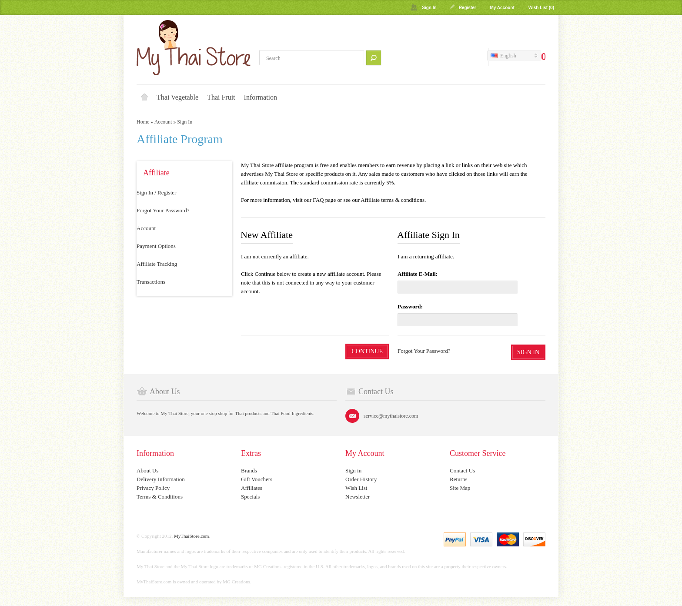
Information (260, 97)
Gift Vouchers (256, 479)
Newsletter (357, 496)
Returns (458, 479)
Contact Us (462, 470)
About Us (147, 470)
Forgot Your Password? (163, 210)
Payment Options (156, 246)
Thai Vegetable (177, 97)
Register (467, 7)
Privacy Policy (153, 488)
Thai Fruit (221, 97)
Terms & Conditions (160, 496)
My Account (502, 7)
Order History (361, 479)
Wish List (356, 488)
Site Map (460, 488)
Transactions (151, 281)
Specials (250, 496)
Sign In (429, 7)
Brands (249, 470)
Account (163, 122)
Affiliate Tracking (157, 264)
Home (144, 97)
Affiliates (251, 488)
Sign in (353, 470)
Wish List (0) (541, 7)
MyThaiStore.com (191, 536)
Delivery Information (161, 479)
